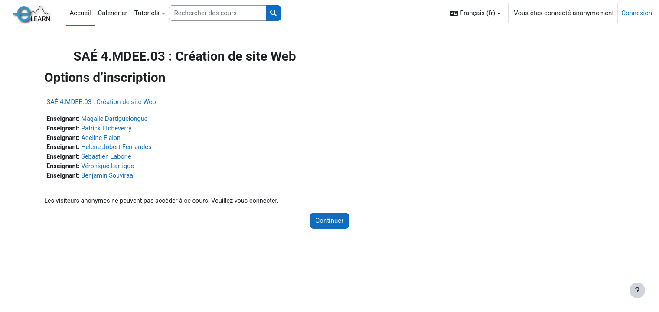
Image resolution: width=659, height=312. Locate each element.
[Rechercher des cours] (217, 13)
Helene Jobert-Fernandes (136, 149)
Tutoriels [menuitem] (147, 13)
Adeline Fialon (120, 139)
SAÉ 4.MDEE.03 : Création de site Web (118, 102)
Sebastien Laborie (126, 158)
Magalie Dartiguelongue (134, 119)
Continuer (330, 223)
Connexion (636, 13)
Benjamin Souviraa (126, 178)
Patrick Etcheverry (126, 129)
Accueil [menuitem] (80, 13)
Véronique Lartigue (127, 168)
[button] (475, 13)
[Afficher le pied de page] (637, 290)
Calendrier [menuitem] (112, 13)
